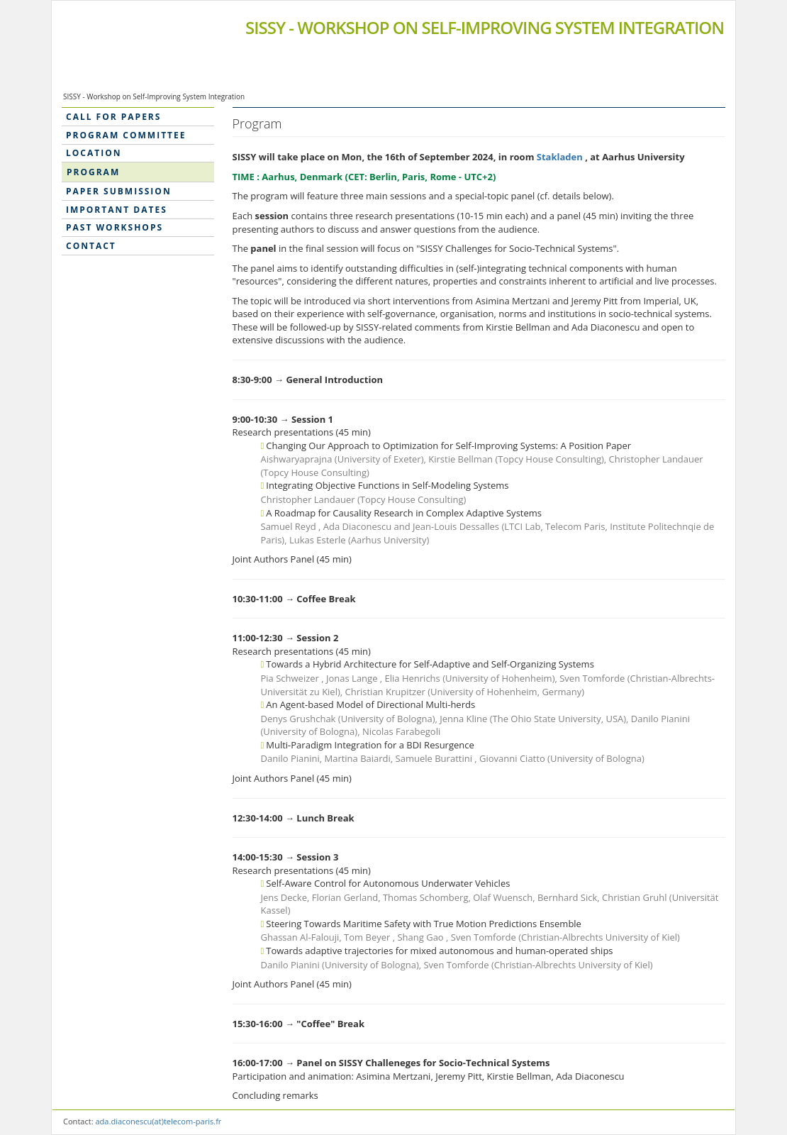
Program (93, 172)
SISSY (484, 27)
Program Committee (126, 135)
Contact (91, 246)
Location (93, 153)
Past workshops (114, 227)
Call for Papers (113, 117)
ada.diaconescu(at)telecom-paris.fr (158, 1121)
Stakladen (561, 156)
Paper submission (119, 191)
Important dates (116, 210)
